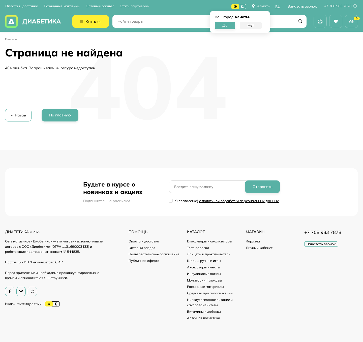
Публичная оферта (144, 261)
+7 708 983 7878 (340, 6)
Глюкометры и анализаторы (209, 241)
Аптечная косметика (203, 318)
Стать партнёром (134, 6)
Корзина (253, 241)
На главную (60, 115)
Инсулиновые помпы (204, 274)
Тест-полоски (198, 248)
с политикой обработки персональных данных (239, 201)
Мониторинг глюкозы (204, 280)
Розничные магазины (62, 6)
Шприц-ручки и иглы (204, 261)
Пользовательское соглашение (154, 254)
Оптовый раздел (100, 6)
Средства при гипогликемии (210, 293)
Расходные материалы (205, 287)
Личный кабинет (259, 248)
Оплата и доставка (21, 6)
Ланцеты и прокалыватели (208, 254)
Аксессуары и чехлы (203, 267)
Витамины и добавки (204, 311)
